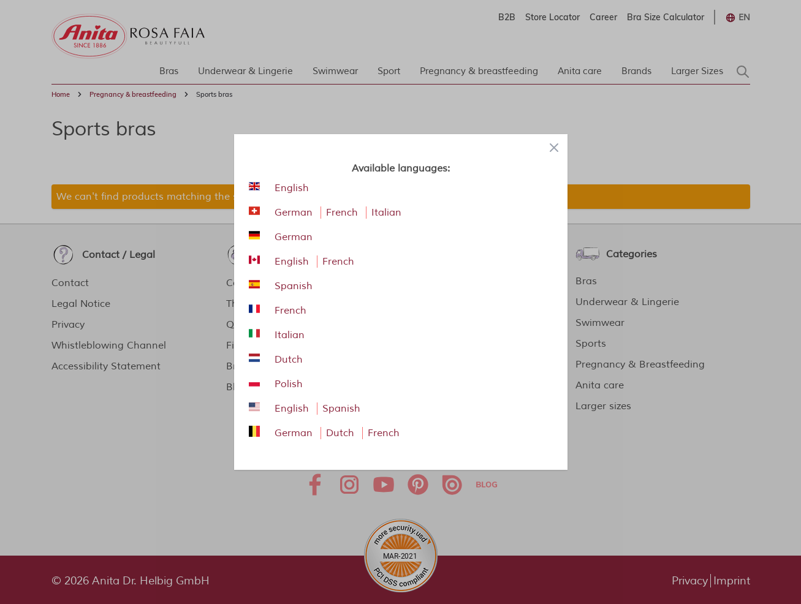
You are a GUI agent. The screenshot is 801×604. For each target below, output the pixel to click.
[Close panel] (554, 148)
